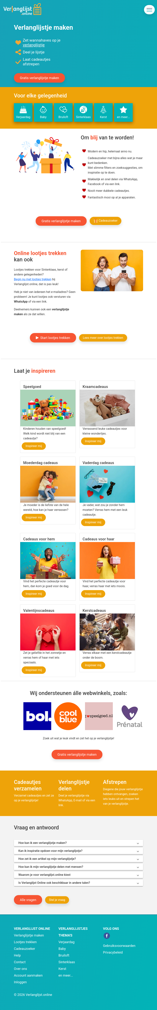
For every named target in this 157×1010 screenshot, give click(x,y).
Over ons (20, 969)
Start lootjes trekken (53, 338)
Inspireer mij (34, 446)
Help (17, 955)
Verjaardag (23, 112)
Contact (20, 962)
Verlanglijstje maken (29, 935)
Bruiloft (63, 112)
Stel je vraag (57, 900)
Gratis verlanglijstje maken (39, 78)
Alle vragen (28, 900)
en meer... (123, 112)
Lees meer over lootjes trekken (103, 338)
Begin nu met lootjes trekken (32, 279)
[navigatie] (149, 9)
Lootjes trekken (25, 942)
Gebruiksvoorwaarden (119, 946)
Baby (43, 112)
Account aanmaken (28, 975)
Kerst (103, 112)
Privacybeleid (113, 952)
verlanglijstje (34, 45)
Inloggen (20, 982)
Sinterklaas (83, 112)
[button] (37, 716)
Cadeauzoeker (105, 220)
